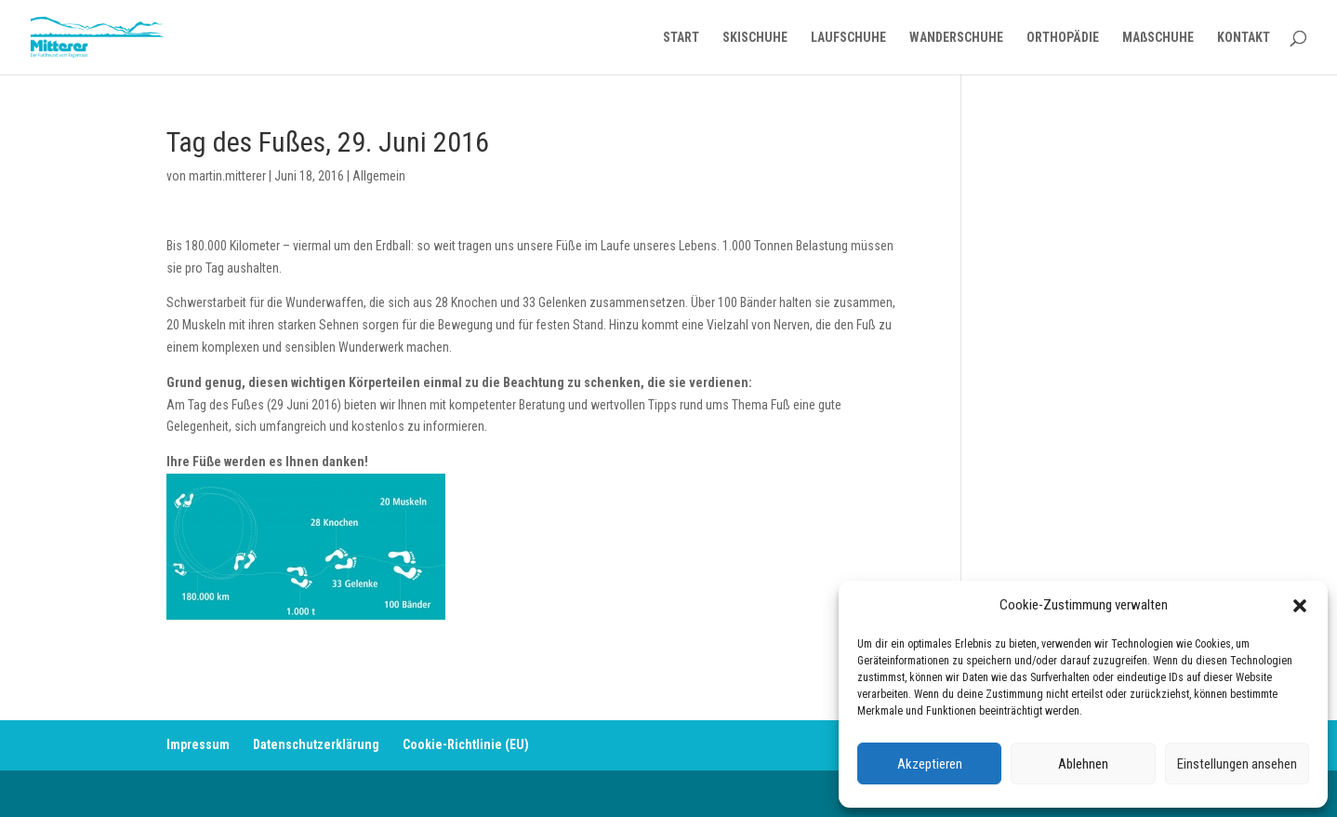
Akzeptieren (929, 764)
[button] (1300, 605)
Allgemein (378, 175)
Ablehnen (1083, 764)
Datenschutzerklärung (316, 744)
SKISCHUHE (755, 38)
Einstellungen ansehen (1237, 764)
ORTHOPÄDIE (1062, 38)
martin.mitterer (227, 175)
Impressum (198, 744)
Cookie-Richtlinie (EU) (466, 744)
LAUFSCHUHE (848, 38)
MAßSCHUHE (1158, 38)
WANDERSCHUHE (956, 38)
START (681, 38)
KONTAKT (1243, 38)
